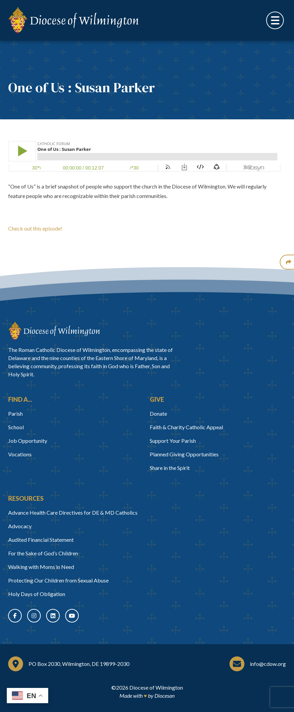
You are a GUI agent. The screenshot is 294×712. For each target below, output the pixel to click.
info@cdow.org (268, 663)
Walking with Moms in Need (41, 566)
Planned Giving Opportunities (184, 454)
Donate (158, 413)
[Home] (54, 330)
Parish (15, 413)
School (16, 427)
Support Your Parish (173, 440)
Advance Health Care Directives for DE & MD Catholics (72, 512)
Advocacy (20, 526)
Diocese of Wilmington (156, 687)
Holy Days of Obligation (36, 594)
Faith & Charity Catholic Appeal (186, 427)
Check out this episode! (35, 228)
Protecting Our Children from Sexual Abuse (58, 580)
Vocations (20, 454)
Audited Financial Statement (41, 539)
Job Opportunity (27, 440)
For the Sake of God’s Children (43, 553)
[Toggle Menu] (275, 20)
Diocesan (164, 695)
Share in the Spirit (170, 467)
